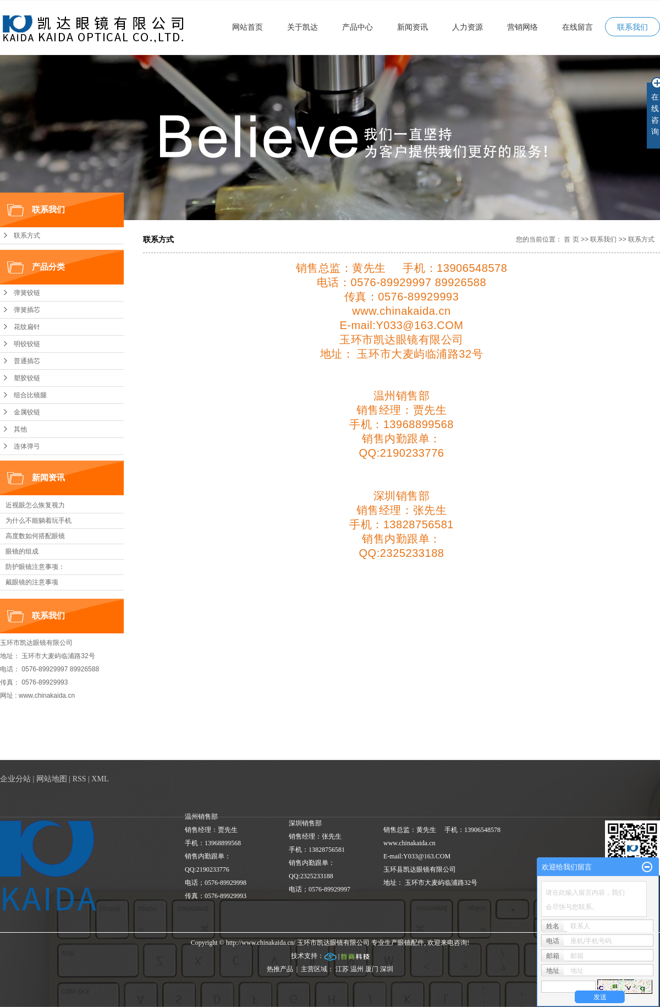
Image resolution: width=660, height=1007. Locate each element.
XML (99, 779)
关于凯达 (302, 27)
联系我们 (632, 27)
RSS (79, 779)
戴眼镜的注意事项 (32, 582)
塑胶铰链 (27, 378)
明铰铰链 (27, 344)
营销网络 (522, 27)
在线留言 (577, 27)
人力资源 (467, 27)
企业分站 (15, 779)
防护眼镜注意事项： (35, 567)
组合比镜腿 (30, 395)
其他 (20, 429)
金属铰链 (27, 412)
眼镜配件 (411, 942)
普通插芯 (27, 361)
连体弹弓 (27, 446)
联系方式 (27, 235)
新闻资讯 (412, 27)
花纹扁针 (27, 327)
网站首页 (247, 27)
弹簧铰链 (27, 293)
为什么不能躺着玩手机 (39, 520)
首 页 (571, 239)
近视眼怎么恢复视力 (35, 505)
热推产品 (280, 969)
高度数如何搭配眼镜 (35, 536)
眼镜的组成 (22, 551)
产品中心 (357, 27)
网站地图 (51, 779)
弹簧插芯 (27, 310)
